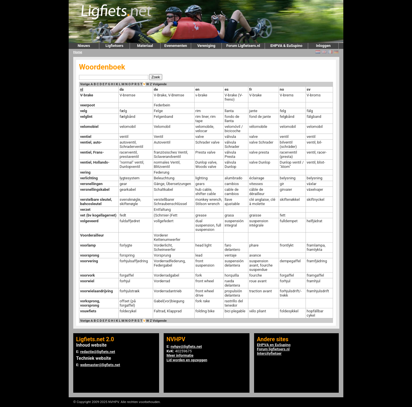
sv (308, 89)
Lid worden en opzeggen (187, 360)
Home (77, 52)
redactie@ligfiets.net (97, 352)
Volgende (160, 84)
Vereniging (206, 45)
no (282, 89)
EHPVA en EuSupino (274, 345)
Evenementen (175, 45)
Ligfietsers (114, 45)
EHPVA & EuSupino (286, 45)
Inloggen (323, 45)
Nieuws (84, 45)
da (122, 89)
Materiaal (145, 45)
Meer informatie (180, 355)
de (156, 89)
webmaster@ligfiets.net (100, 365)
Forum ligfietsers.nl (273, 349)
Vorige (85, 84)
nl (81, 89)
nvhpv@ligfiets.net (186, 346)
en (197, 89)
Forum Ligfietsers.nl (243, 45)
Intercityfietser (269, 353)
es (227, 89)
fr (250, 89)
